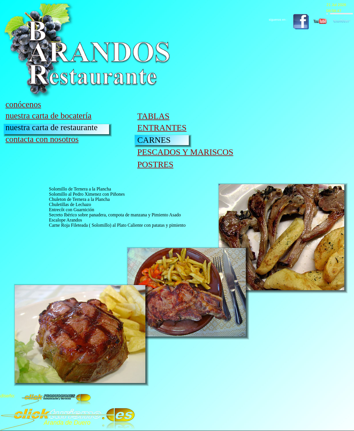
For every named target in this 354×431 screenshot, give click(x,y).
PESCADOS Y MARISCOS (185, 152)
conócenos (23, 104)
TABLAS (153, 116)
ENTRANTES (161, 127)
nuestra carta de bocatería (48, 115)
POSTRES (155, 164)
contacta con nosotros (42, 139)
